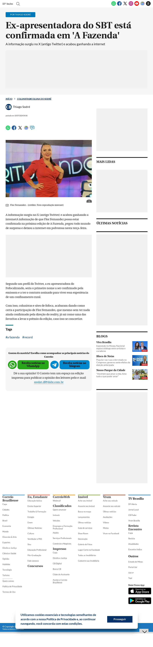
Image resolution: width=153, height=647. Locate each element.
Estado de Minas (135, 561)
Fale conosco (33, 561)
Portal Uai (132, 567)
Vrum (107, 497)
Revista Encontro (135, 527)
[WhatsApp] (113, 5)
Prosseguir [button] (120, 619)
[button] (83, 624)
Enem (30, 522)
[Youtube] (136, 5)
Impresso (59, 549)
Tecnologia (7, 570)
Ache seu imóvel (85, 500)
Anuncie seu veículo (111, 506)
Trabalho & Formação (37, 511)
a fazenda (13, 337)
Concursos (35, 566)
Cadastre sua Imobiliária (88, 561)
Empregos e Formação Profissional (62, 527)
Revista (131, 538)
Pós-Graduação (34, 555)
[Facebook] (119, 5)
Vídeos (106, 522)
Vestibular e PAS (35, 539)
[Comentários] (32, 129)
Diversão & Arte (9, 537)
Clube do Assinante (61, 574)
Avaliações (107, 517)
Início (9, 99)
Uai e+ (131, 572)
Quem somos (8, 581)
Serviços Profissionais (62, 538)
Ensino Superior (34, 506)
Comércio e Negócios (62, 543)
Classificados (62, 506)
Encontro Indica (135, 549)
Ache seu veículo (110, 500)
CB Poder (132, 515)
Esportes (6, 542)
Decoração (82, 539)
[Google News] (142, 5)
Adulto (56, 533)
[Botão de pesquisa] (17, 3)
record (28, 337)
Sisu (29, 544)
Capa (4, 504)
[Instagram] (131, 5)
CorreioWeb (61, 497)
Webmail (57, 500)
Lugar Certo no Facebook (89, 550)
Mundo (5, 531)
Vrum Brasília (134, 520)
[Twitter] (125, 5)
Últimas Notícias (35, 528)
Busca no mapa (84, 511)
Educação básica (35, 500)
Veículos (56, 520)
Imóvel (83, 497)
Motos (106, 528)
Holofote (6, 564)
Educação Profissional (37, 550)
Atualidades (133, 544)
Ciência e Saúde (9, 553)
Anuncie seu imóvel (86, 506)
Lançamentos (84, 517)
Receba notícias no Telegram (74, 365)
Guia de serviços (85, 528)
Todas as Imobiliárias (87, 555)
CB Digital (57, 563)
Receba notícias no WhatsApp (33, 365)
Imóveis (56, 515)
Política (5, 515)
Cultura (31, 533)
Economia (6, 526)
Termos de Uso (8, 592)
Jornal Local (133, 509)
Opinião (5, 559)
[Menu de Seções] (8, 3)
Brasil (4, 520)
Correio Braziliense (10, 498)
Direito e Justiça (9, 548)
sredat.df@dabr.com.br (48, 382)
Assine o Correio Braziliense (60, 581)
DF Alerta (132, 504)
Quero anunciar (59, 509)
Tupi (130, 578)
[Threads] (148, 5)
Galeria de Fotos (85, 544)
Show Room (83, 533)
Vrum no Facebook (111, 533)
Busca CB (57, 569)
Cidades (5, 509)
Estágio (31, 517)
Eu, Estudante (37, 497)
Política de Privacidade (12, 586)
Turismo (5, 575)
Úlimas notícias (84, 522)
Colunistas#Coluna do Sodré (34, 99)
